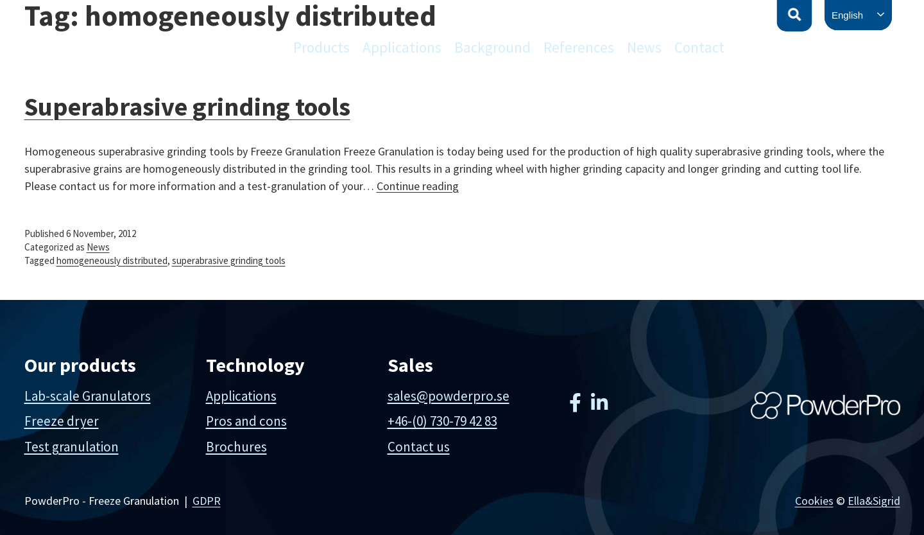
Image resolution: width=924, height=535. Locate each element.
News (644, 47)
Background (492, 47)
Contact (699, 47)
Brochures (236, 446)
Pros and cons (246, 421)
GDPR (207, 500)
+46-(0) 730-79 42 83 (442, 421)
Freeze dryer (61, 421)
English (847, 15)
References (578, 47)
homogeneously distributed (111, 260)
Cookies (814, 500)
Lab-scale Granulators (87, 396)
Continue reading (418, 186)
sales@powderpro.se (448, 396)
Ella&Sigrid (874, 500)
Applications (402, 47)
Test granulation (71, 446)
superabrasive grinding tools (229, 260)
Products (321, 47)
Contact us (419, 446)
